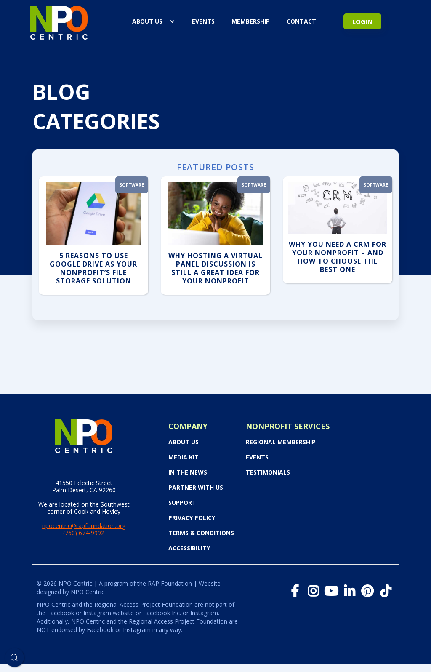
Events (257, 457)
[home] (59, 21)
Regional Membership (281, 442)
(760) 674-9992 (83, 533)
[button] (154, 21)
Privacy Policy (191, 518)
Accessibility (189, 548)
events (203, 21)
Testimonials (268, 472)
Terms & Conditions (201, 533)
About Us (147, 21)
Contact (301, 21)
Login (362, 21)
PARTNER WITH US (195, 487)
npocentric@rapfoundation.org (83, 526)
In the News (187, 472)
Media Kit (183, 457)
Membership (250, 21)
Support (182, 502)
